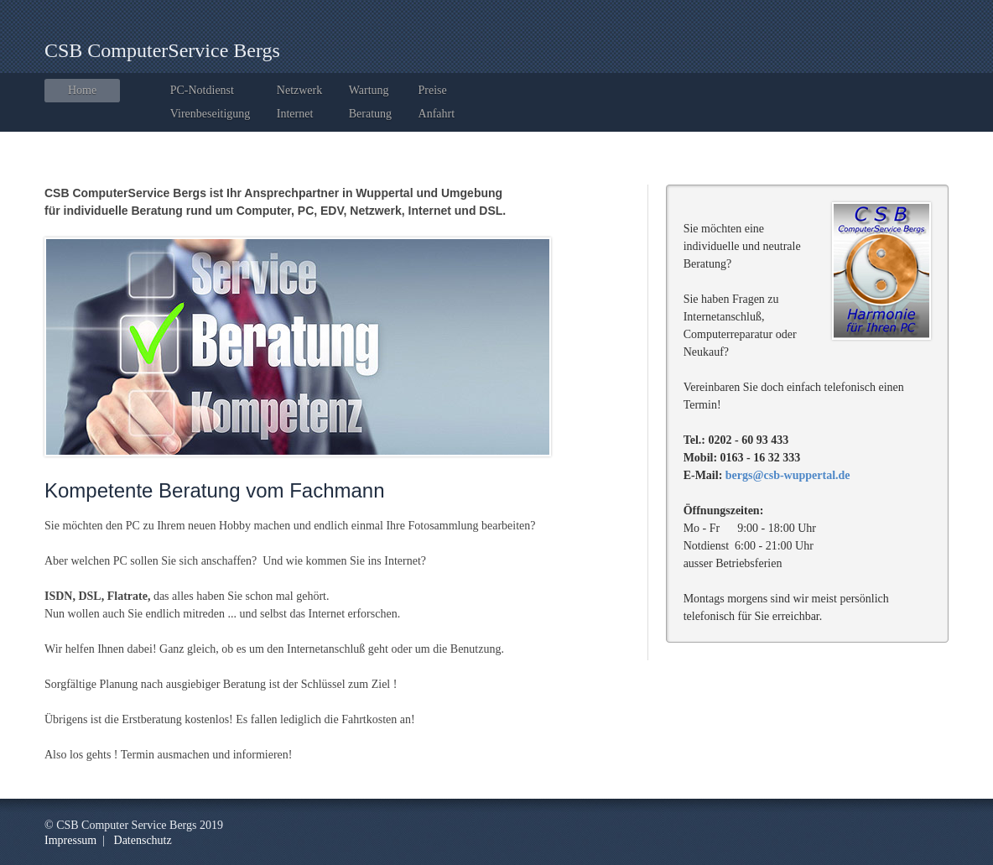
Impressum (70, 840)
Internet (295, 113)
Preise (433, 90)
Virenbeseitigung (210, 113)
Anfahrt (437, 113)
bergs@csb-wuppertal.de (787, 475)
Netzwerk (299, 90)
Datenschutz (143, 840)
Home (82, 90)
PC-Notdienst (202, 90)
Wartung (369, 90)
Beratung (370, 113)
